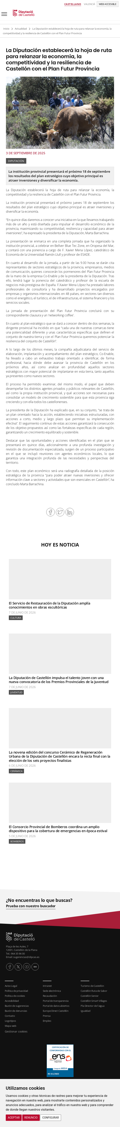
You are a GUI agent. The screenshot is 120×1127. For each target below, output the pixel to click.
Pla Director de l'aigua (92, 1006)
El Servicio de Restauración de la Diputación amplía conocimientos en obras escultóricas (49, 605)
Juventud (16, 692)
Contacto (10, 1016)
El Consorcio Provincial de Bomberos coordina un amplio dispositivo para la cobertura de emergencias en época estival (58, 828)
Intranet (47, 986)
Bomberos (17, 841)
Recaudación (50, 996)
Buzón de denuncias (16, 1011)
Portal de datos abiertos (56, 1006)
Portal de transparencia (56, 1001)
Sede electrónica (52, 991)
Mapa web (10, 1025)
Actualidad (21, 28)
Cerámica (16, 771)
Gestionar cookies (16, 1031)
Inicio (6, 28)
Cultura (15, 617)
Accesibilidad (12, 1001)
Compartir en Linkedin (69, 512)
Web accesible (107, 4)
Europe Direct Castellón (56, 1011)
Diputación (16, 161)
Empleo (47, 1021)
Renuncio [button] (31, 1117)
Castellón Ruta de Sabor (94, 991)
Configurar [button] (50, 1117)
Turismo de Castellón (92, 986)
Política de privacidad (16, 991)
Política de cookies (15, 996)
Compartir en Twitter (60, 512)
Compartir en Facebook (50, 512)
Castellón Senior (89, 996)
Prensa (46, 1016)
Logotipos (10, 1021)
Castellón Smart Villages (94, 1001)
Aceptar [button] (14, 1117)
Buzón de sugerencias (17, 1006)
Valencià (89, 4)
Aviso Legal (11, 986)
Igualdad (85, 1011)
